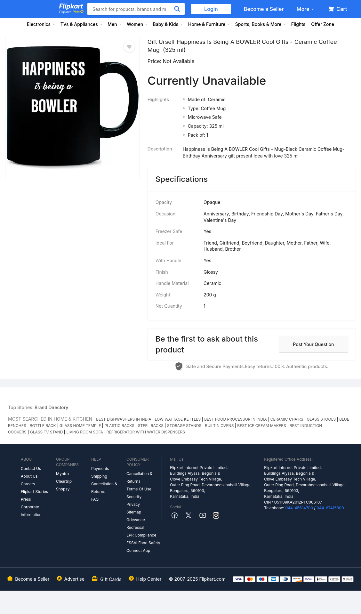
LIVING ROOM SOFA (84, 432)
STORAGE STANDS (184, 425)
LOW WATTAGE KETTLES (178, 419)
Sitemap (133, 512)
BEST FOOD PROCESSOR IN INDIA (235, 419)
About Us (29, 476)
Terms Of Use (138, 489)
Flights (298, 24)
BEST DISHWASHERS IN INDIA (123, 419)
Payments (100, 468)
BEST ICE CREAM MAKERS (261, 425)
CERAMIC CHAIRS (286, 419)
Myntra (62, 473)
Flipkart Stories (34, 491)
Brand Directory (51, 407)
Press (26, 499)
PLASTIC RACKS (119, 425)
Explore (71, 12)
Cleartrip (64, 481)
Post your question (313, 344)
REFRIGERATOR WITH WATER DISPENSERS (146, 432)
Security (133, 496)
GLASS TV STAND (46, 432)
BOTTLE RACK (43, 425)
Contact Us (31, 468)
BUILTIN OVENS (219, 425)
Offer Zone (322, 24)
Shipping (99, 476)
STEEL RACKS (151, 425)
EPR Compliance (141, 535)
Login (211, 9)
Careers (28, 483)
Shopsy (62, 489)
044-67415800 (330, 507)
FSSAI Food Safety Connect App (143, 546)
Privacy (133, 504)
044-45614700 (299, 507)
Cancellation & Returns (104, 487)
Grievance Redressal (135, 523)
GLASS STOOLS (321, 419)
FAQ (95, 499)
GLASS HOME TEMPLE (80, 425)
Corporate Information (31, 511)
